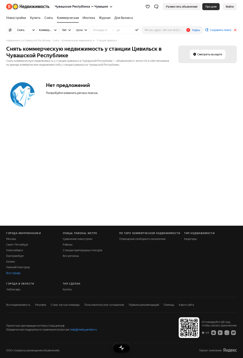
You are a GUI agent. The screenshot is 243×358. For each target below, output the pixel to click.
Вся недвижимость (18, 304)
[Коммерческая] (68, 18)
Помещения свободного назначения (142, 238)
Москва (11, 238)
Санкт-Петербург (17, 244)
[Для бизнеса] (122, 18)
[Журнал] (104, 18)
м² (137, 30)
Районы (67, 244)
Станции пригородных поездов (82, 250)
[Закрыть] (235, 30)
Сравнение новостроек (77, 238)
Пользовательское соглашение (104, 304)
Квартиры (190, 238)
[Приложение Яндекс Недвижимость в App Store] (213, 332)
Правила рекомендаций (144, 304)
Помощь (169, 304)
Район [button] (196, 30)
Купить (67, 289)
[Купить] (35, 18)
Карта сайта (186, 304)
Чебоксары (13, 289)
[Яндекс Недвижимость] (30, 7)
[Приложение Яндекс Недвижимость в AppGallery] (226, 332)
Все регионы (71, 255)
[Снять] (48, 18)
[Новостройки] (17, 18)
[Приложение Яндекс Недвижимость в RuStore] (233, 332)
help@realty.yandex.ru (83, 329)
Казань (10, 261)
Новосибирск (14, 250)
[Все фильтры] (10, 30)
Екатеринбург (15, 255)
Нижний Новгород (18, 267)
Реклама (40, 304)
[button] (156, 6)
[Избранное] (147, 6)
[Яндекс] (9, 7)
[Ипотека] (89, 18)
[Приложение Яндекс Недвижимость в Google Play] (220, 332)
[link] (230, 6)
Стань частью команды (65, 304)
